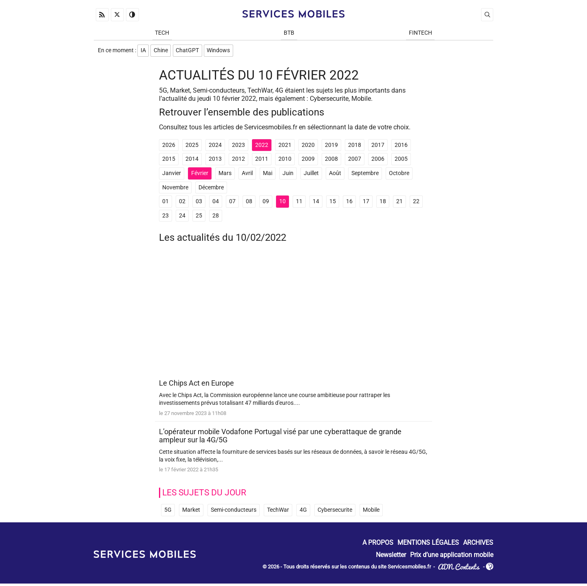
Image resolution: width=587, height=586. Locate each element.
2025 (192, 146)
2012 (238, 161)
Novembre (175, 189)
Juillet (311, 175)
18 (383, 203)
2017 (377, 146)
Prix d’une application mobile (451, 557)
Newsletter (391, 557)
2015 (168, 161)
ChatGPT (189, 51)
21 (399, 203)
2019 (331, 146)
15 (332, 203)
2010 (284, 161)
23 (165, 217)
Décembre (211, 189)
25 (199, 217)
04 (215, 203)
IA (143, 51)
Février (199, 175)
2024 (215, 146)
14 (316, 203)
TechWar (278, 512)
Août (335, 175)
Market (191, 512)
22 (416, 203)
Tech (162, 33)
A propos (377, 545)
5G (168, 512)
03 (199, 203)
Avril (247, 175)
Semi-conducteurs (233, 512)
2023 (238, 146)
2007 (354, 161)
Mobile (371, 512)
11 (299, 203)
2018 (354, 146)
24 (182, 217)
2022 (261, 146)
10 (282, 203)
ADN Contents (459, 569)
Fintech (420, 33)
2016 (401, 146)
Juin (288, 175)
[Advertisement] (293, 316)
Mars (225, 175)
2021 (284, 146)
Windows (220, 51)
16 (349, 203)
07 (232, 203)
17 (366, 203)
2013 (215, 161)
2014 (192, 161)
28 (215, 217)
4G (303, 512)
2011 (261, 161)
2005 (401, 161)
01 (165, 203)
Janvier (171, 175)
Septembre (365, 175)
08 (249, 203)
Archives (478, 545)
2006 (377, 161)
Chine (161, 51)
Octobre (399, 175)
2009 (308, 161)
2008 (331, 161)
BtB (289, 33)
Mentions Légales (428, 545)
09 (266, 203)
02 (182, 203)
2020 (308, 146)
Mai (267, 175)
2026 (168, 146)
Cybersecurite (335, 512)
